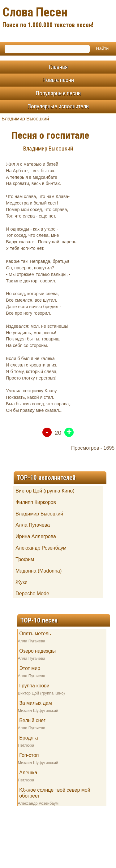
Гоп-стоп (29, 755)
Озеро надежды (37, 651)
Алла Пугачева (32, 525)
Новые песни (58, 79)
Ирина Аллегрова (35, 536)
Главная (58, 66)
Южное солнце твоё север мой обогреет (54, 792)
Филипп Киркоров (35, 502)
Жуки (21, 582)
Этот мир (29, 668)
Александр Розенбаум (40, 548)
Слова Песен (58, 18)
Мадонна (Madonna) (38, 570)
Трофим (24, 559)
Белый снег (32, 720)
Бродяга (28, 737)
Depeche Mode (32, 593)
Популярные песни (58, 93)
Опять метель (35, 633)
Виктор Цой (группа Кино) (44, 490)
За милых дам (35, 703)
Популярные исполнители (58, 106)
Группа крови (34, 685)
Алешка (28, 772)
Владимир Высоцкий (25, 118)
